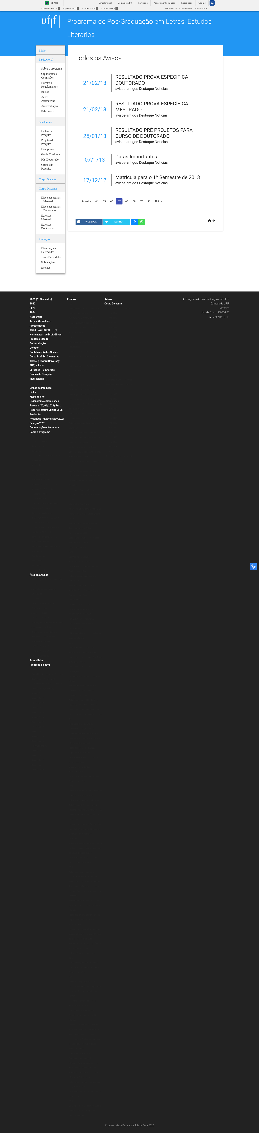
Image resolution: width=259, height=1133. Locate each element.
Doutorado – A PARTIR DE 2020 (45, 456)
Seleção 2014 (37, 750)
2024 (32, 312)
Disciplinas (36, 436)
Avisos (108, 299)
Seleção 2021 (37, 693)
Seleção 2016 (37, 736)
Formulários (36, 660)
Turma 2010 (111, 361)
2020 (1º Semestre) (40, 646)
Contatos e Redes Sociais (44, 352)
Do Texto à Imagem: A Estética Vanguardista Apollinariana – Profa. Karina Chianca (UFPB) (85, 438)
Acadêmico (36, 316)
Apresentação (37, 325)
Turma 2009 (111, 365)
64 (97, 201)
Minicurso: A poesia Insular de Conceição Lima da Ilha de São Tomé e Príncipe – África (85, 657)
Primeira (86, 201)
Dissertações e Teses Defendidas (46, 484)
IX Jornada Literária (77, 547)
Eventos (71, 299)
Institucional (37, 378)
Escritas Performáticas (79, 557)
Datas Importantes (136, 157)
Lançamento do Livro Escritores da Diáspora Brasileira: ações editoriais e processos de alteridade (85, 934)
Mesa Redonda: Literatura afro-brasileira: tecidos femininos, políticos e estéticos (82, 690)
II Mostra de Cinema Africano (82, 1010)
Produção (35, 414)
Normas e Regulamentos (42, 513)
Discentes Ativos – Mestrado (119, 380)
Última (158, 201)
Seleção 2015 (37, 741)
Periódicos (36, 565)
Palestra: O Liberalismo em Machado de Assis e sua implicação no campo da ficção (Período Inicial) (85, 848)
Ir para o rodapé (109, 8)
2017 (71, 643)
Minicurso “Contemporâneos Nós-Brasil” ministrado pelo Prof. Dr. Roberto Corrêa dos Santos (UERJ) (84, 1068)
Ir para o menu (71, 8)
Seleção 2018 (37, 727)
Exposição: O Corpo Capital (81, 724)
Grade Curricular (38, 460)
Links (33, 392)
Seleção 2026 (37, 717)
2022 (32, 303)
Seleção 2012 (37, 760)
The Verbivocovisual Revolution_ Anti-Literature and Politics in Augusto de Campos (83, 528)
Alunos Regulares (39, 613)
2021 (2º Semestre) (40, 651)
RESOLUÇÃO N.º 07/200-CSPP (45, 518)
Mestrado (35, 470)
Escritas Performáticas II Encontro (84, 471)
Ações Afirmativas (40, 321)
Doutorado (36, 465)
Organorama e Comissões (44, 401)
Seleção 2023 (37, 708)
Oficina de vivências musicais (82, 647)
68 (126, 201)
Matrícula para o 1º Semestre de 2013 (157, 177)
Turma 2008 (111, 370)
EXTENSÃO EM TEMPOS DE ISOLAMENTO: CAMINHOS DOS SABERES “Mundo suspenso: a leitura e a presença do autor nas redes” (83, 328)
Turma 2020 (111, 313)
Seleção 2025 (37, 423)
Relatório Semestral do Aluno (44, 632)
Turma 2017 (111, 327)
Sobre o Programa (40, 432)
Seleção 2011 (37, 765)
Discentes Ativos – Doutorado (119, 456)
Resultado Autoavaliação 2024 (47, 418)
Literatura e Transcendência (81, 490)
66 (111, 201)
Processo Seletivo (40, 664)
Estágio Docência (39, 441)
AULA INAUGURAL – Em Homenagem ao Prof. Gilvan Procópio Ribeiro (46, 334)
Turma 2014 (111, 341)
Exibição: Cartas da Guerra (81, 561)
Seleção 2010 (37, 770)
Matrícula (35, 598)
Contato (34, 347)
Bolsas (34, 383)
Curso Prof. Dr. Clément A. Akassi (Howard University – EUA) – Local (46, 361)
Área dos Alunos (39, 574)
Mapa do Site (170, 8)
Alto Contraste (185, 8)
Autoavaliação (38, 343)
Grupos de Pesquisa (41, 374)
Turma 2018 (111, 322)
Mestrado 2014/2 (39, 746)
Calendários (36, 594)
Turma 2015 (111, 337)
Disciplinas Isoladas (40, 617)
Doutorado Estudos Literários (119, 385)
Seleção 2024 (37, 712)
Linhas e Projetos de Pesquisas (45, 503)
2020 (71, 304)
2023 (32, 308)
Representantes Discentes (43, 637)
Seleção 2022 (37, 698)
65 (104, 201)
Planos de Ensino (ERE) (41, 479)
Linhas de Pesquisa (41, 387)
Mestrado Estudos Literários (118, 308)
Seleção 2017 (37, 731)
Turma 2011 (111, 356)
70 (141, 201)
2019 (71, 380)
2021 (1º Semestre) (41, 299)
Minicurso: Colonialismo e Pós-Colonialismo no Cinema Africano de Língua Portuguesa (85, 1082)
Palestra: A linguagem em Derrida (84, 800)
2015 (71, 867)
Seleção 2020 (37, 669)
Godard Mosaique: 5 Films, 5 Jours (84, 476)
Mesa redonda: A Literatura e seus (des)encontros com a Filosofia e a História (84, 905)
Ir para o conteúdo (50, 8)
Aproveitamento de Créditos (43, 589)
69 (134, 201)
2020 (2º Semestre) (40, 656)
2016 (71, 786)
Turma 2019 (111, 318)
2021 (71, 375)
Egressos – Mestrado (115, 461)
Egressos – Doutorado (42, 369)
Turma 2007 (111, 375)
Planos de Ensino (39, 608)
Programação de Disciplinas (43, 603)
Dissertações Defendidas (42, 489)
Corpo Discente (113, 303)
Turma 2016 (111, 332)
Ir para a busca (90, 8)
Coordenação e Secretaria (44, 427)
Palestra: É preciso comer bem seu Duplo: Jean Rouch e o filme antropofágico (84, 920)
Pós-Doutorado (38, 556)
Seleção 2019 (37, 722)
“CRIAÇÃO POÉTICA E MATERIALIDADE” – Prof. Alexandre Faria (85, 356)
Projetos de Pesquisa (40, 508)
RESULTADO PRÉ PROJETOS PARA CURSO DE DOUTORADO (154, 133)
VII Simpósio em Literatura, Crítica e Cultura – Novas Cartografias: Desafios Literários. (85, 1111)
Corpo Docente (38, 446)
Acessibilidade (201, 8)
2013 (71, 1101)
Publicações (36, 561)
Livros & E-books (38, 570)
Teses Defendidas (39, 494)
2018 (71, 552)
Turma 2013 (111, 346)
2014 (71, 977)
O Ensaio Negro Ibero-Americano (83, 962)
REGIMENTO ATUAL (40, 522)
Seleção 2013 (37, 755)
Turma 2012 (111, 351)
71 (149, 201)
